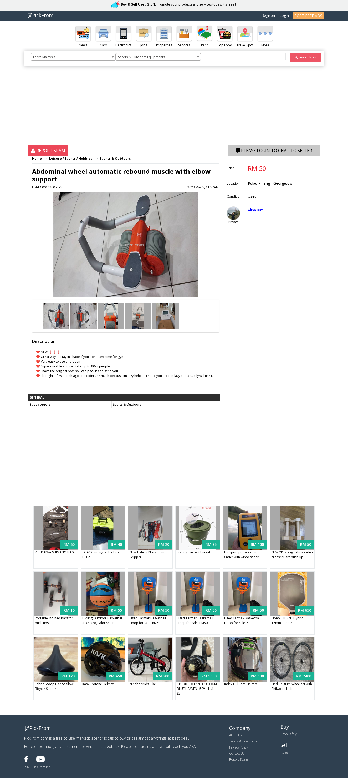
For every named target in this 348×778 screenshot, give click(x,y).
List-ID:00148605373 (47, 187)
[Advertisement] (174, 108)
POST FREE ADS (308, 15)
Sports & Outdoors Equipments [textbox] (141, 57)
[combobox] (73, 57)
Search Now (305, 57)
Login (284, 15)
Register (268, 15)
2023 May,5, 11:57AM (203, 187)
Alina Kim (256, 209)
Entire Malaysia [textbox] (44, 57)
